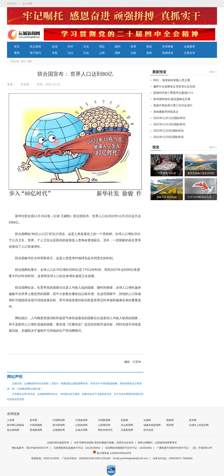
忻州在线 (148, 430)
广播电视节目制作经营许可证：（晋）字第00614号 (184, 447)
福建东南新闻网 (152, 425)
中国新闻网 (104, 420)
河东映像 (167, 46)
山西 (102, 52)
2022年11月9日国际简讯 (168, 130)
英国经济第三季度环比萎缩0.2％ (173, 92)
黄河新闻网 (58, 425)
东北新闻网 (127, 425)
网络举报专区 (105, 430)
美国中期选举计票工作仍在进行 (172, 105)
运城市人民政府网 (199, 425)
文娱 (133, 52)
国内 (117, 46)
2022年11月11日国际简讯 (169, 118)
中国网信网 (58, 420)
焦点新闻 (35, 46)
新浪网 (192, 420)
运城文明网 (81, 430)
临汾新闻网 (13, 430)
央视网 (147, 420)
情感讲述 (167, 52)
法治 (70, 52)
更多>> (213, 71)
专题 (54, 52)
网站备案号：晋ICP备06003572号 (30, 447)
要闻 (17, 52)
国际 (117, 52)
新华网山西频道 (15, 425)
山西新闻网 (81, 425)
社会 (86, 52)
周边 (102, 46)
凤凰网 (124, 420)
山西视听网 (104, 425)
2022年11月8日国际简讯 (168, 136)
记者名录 (189, 52)
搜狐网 (170, 420)
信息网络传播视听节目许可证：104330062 (128, 447)
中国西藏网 (36, 425)
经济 (70, 46)
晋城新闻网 (36, 430)
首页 (17, 46)
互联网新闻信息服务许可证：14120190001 (77, 447)
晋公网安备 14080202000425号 (112, 453)
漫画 (149, 52)
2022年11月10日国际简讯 (169, 124)
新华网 (33, 420)
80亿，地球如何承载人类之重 (171, 80)
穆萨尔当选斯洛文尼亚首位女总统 (174, 86)
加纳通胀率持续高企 (165, 111)
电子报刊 (35, 52)
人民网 (10, 420)
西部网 (170, 425)
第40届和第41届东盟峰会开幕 (171, 99)
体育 (133, 46)
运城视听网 (58, 430)
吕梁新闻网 (127, 430)
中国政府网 (81, 420)
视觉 (149, 46)
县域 (54, 46)
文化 (86, 46)
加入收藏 (27, 3)
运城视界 (189, 46)
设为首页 (12, 3)
